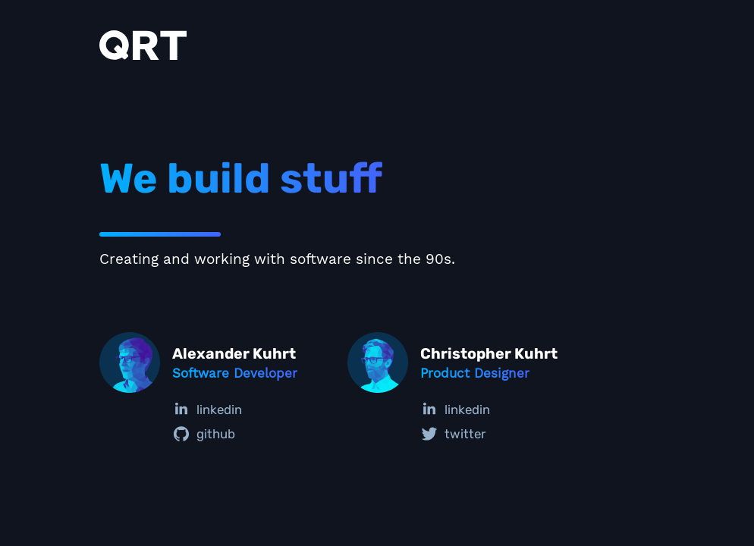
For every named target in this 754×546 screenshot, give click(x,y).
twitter (452, 434)
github (203, 434)
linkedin (207, 409)
